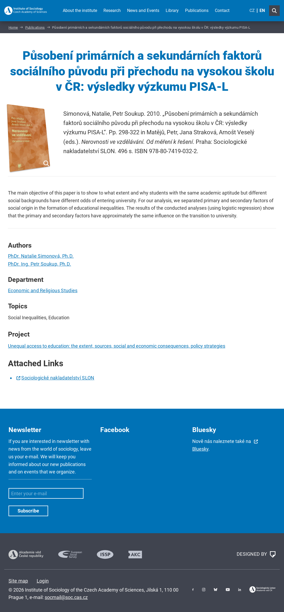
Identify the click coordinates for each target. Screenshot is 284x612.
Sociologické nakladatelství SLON (57, 378)
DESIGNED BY (256, 554)
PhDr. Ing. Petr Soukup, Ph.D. (39, 264)
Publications (196, 10)
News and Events (143, 10)
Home (13, 27)
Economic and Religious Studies (43, 290)
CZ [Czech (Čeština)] (252, 10)
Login (43, 581)
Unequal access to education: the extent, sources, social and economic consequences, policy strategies (116, 346)
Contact (222, 10)
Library (172, 10)
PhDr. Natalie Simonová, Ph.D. (41, 256)
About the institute (80, 10)
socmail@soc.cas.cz (66, 597)
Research (112, 10)
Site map (18, 581)
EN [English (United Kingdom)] (262, 10)
